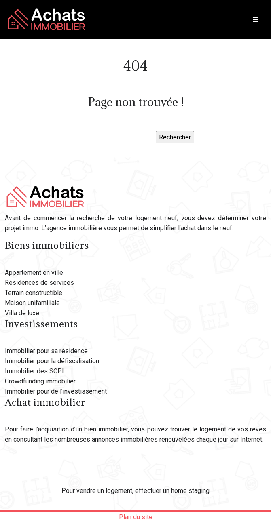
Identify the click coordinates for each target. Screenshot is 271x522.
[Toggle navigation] (255, 19)
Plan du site (135, 517)
